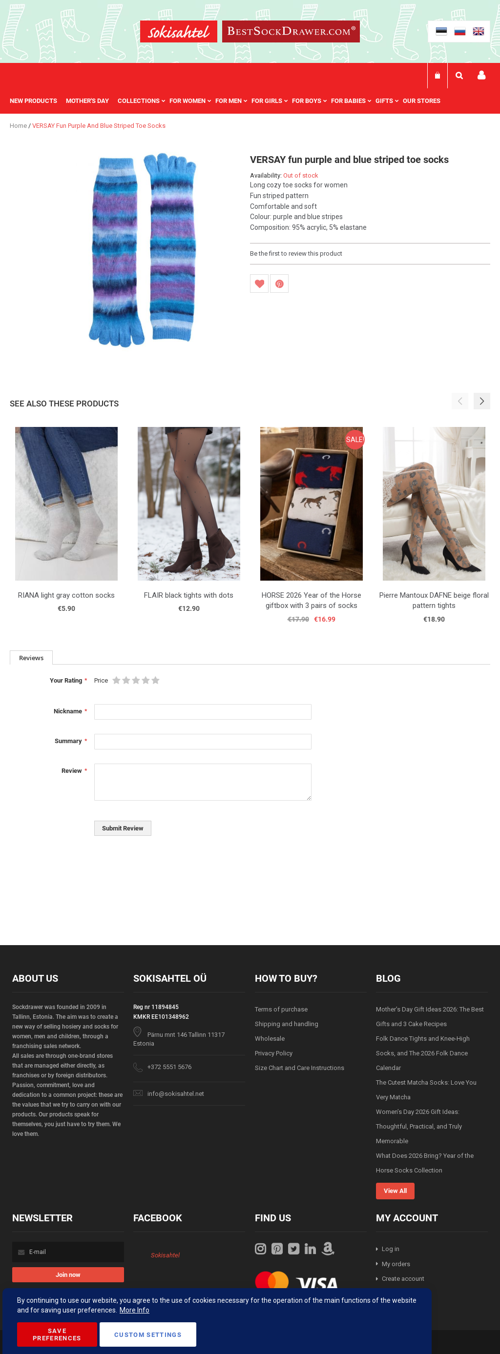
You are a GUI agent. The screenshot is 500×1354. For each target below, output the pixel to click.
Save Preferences (57, 1334)
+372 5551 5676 (169, 1067)
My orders (396, 1264)
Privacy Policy (273, 1053)
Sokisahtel (165, 1255)
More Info (134, 1310)
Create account (403, 1278)
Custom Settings (148, 1334)
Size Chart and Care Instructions (299, 1067)
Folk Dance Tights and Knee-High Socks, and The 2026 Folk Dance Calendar (423, 1053)
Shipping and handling (286, 1024)
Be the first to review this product (296, 253)
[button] (482, 401)
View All (395, 1190)
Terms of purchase (281, 1009)
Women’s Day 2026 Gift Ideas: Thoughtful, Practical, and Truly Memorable (419, 1126)
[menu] (230, 101)
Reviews (31, 657)
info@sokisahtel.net (175, 1093)
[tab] (31, 657)
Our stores (421, 100)
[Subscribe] (68, 1274)
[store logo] (178, 32)
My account (481, 75)
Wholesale (270, 1038)
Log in (390, 1249)
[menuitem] (38, 101)
